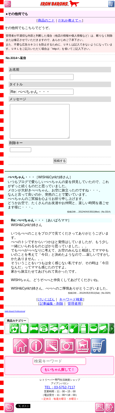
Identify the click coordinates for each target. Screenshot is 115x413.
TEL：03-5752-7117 (60, 387)
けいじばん (46, 299)
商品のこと (46, 20)
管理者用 (74, 303)
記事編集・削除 (51, 303)
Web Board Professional (15, 311)
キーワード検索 (71, 299)
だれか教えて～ (70, 20)
